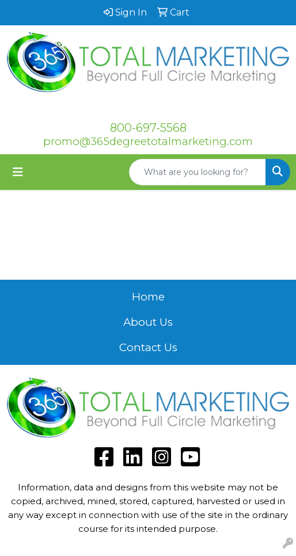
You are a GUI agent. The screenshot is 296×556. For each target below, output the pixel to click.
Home (148, 296)
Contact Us (148, 347)
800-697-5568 (148, 128)
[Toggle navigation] (18, 172)
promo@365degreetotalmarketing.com (148, 141)
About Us (148, 322)
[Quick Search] (197, 172)
